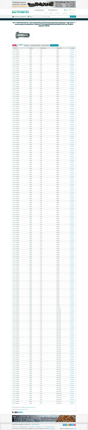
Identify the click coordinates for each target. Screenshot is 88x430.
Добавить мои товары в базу (30, 407)
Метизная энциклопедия (19, 19)
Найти (74, 16)
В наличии (72, 50)
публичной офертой (51, 428)
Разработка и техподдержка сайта (67, 428)
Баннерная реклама (35, 424)
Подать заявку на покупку (23, 409)
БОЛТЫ (25, 19)
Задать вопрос (31, 426)
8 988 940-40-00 (53, 10)
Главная (14, 19)
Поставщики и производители (20, 16)
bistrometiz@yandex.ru (39, 10)
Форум (31, 16)
